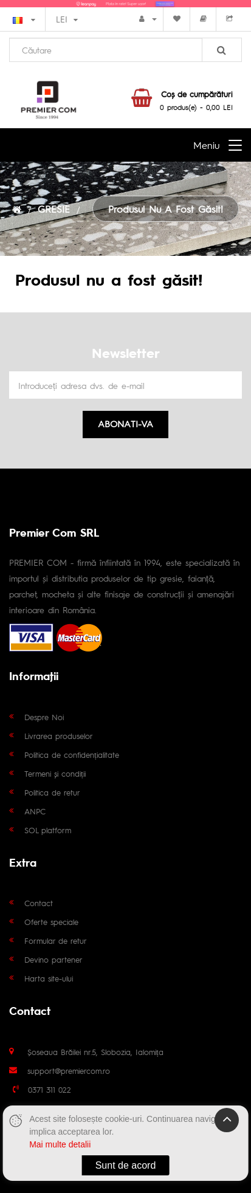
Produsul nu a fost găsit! (165, 208)
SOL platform (47, 830)
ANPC (35, 811)
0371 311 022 (49, 1089)
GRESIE (54, 208)
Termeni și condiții (55, 773)
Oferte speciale (51, 921)
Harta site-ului (48, 978)
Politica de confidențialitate (71, 754)
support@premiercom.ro (68, 1070)
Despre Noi (44, 717)
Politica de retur (52, 792)
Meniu (206, 145)
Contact (38, 903)
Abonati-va (125, 423)
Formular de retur (55, 940)
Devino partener (53, 959)
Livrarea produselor (58, 736)
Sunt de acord (125, 1165)
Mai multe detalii (60, 1144)
